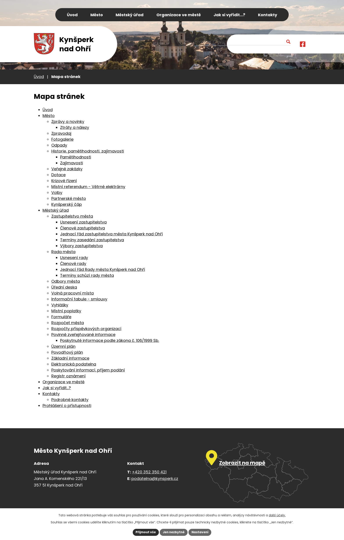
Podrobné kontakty (69, 399)
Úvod (39, 76)
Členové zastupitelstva (82, 228)
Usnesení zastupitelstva (83, 222)
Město (49, 115)
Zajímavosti (71, 163)
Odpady (59, 145)
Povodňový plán (67, 352)
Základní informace (70, 358)
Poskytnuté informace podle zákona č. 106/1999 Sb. (109, 340)
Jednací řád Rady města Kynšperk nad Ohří (102, 269)
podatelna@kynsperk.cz (154, 478)
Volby (56, 192)
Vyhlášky (59, 305)
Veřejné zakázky (66, 169)
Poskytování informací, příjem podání (88, 370)
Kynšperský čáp (66, 204)
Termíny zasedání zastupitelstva (92, 240)
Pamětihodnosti (75, 157)
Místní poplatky (66, 311)
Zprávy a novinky (67, 121)
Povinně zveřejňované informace (83, 334)
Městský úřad (56, 210)
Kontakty (51, 393)
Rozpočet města (67, 322)
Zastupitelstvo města (72, 216)
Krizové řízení (64, 180)
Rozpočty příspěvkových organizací (86, 328)
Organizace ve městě (63, 382)
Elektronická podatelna (73, 364)
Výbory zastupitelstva (81, 246)
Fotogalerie (62, 139)
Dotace (58, 175)
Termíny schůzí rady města (87, 275)
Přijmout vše (144, 532)
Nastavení (201, 532)
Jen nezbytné (173, 532)
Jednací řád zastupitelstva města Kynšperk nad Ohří (111, 234)
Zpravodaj (61, 133)
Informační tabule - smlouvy (79, 299)
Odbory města (65, 281)
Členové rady (73, 263)
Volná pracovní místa (72, 293)
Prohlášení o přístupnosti (67, 405)
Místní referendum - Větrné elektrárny (88, 186)
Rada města (63, 251)
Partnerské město (68, 198)
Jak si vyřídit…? (57, 388)
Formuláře (61, 317)
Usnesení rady (74, 257)
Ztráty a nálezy (74, 127)
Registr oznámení (68, 376)
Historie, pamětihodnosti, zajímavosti (87, 151)
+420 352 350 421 (149, 472)
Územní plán (63, 346)
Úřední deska (64, 287)
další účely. (277, 515)
